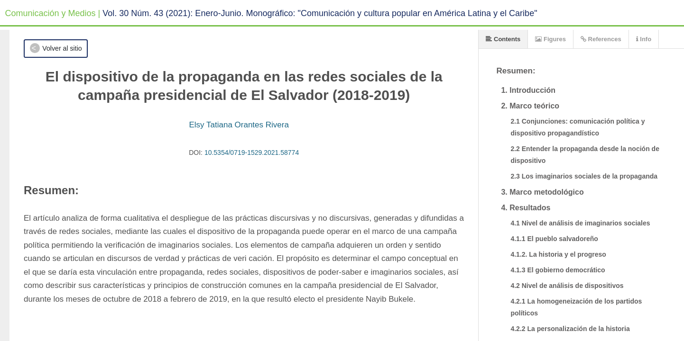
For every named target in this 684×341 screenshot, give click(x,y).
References (601, 39)
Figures (550, 39)
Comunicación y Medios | (53, 13)
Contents (503, 39)
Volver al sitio (62, 48)
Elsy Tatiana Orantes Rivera (238, 124)
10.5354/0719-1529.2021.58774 (251, 152)
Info (643, 39)
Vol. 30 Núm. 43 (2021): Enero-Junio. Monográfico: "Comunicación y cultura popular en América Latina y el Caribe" (319, 13)
